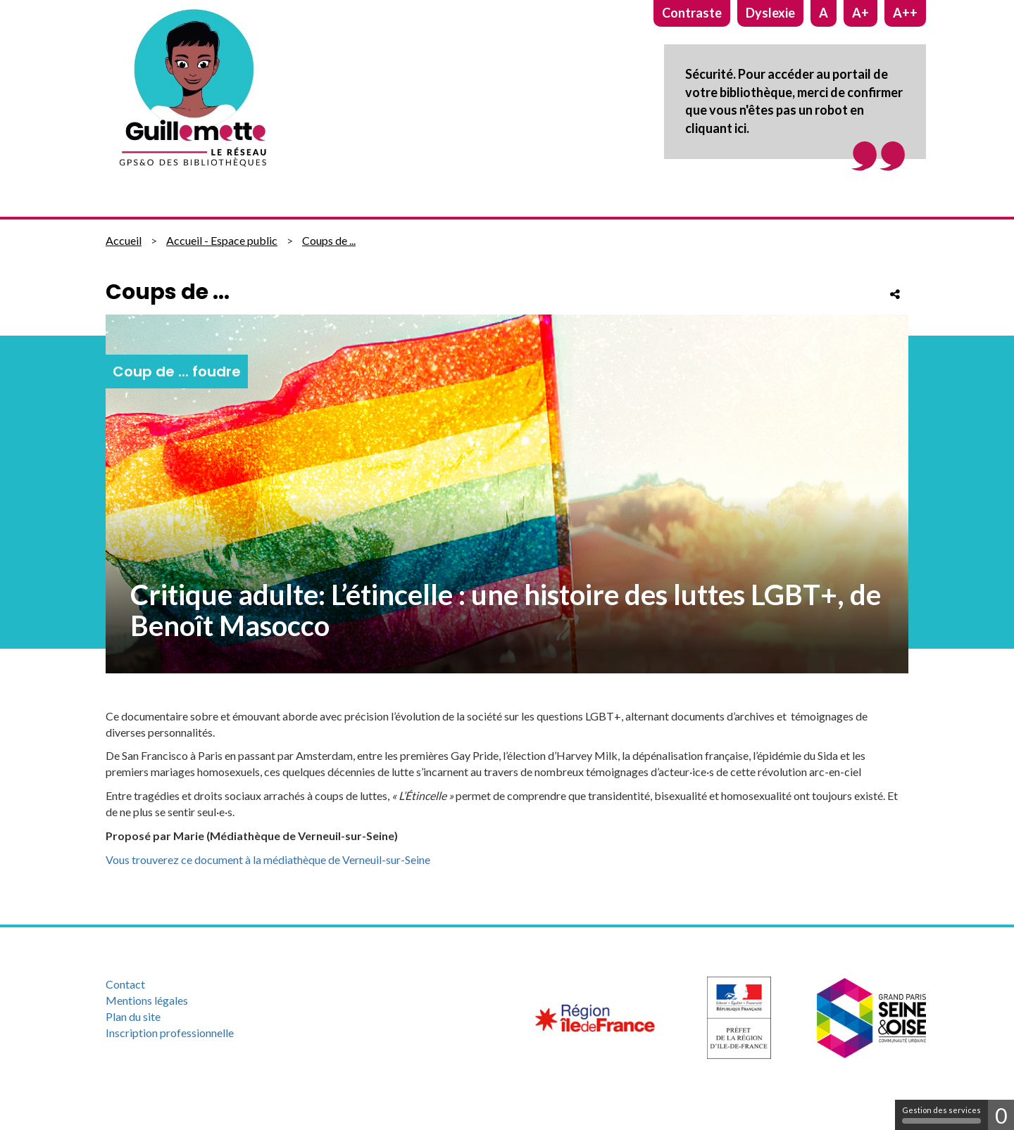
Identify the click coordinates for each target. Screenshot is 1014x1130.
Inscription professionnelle (170, 1032)
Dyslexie (770, 12)
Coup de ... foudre (177, 371)
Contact (125, 984)
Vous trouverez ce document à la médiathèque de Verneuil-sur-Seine (268, 859)
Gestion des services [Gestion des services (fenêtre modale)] (941, 1114)
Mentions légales (147, 1000)
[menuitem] (228, 985)
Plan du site (133, 1016)
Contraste (692, 12)
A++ (905, 12)
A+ (860, 12)
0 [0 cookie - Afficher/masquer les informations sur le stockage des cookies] (1001, 1115)
